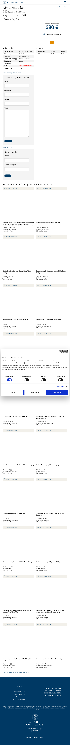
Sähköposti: (7, 90)
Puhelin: (6, 99)
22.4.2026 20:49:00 (11, 576)
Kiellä (13, 392)
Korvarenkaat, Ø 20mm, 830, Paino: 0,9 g (15, 513)
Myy (19, 689)
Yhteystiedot (38, 737)
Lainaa (19, 687)
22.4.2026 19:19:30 (45, 479)
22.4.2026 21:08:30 (11, 528)
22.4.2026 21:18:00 (11, 285)
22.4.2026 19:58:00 (11, 431)
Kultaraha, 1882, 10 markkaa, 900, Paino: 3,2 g (16, 416)
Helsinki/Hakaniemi (52, 693)
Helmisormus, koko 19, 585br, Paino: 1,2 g (15, 319)
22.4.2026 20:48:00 (45, 528)
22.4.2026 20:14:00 (45, 188)
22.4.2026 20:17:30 (45, 431)
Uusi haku (61, 7)
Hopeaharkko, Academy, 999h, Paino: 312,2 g (49, 222)
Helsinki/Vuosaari (53, 690)
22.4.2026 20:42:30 (11, 237)
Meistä (19, 697)
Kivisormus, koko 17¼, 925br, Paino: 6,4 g (49, 659)
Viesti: (6, 108)
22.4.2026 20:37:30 (45, 625)
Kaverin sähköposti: (10, 165)
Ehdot (28, 737)
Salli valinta (35, 392)
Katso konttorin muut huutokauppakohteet (16, 672)
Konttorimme (19, 699)
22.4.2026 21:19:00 (45, 237)
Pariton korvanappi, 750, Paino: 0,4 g (47, 465)
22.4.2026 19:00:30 (11, 334)
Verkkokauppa (19, 694)
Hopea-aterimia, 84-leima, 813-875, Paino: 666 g (17, 562)
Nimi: (6, 81)
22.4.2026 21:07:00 (11, 188)
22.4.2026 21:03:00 (11, 479)
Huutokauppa (19, 692)
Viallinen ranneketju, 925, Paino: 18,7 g (48, 562)
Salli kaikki (57, 392)
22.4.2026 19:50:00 (45, 334)
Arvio (18, 684)
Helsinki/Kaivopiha (53, 695)
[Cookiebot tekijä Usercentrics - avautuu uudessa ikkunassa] (60, 351)
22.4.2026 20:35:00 (11, 625)
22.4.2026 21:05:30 (45, 285)
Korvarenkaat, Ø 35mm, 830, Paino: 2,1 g (48, 319)
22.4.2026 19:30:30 (45, 576)
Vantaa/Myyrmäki (53, 688)
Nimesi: (6, 156)
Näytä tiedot (61, 386)
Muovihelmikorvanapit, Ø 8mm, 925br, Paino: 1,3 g (18, 465)
